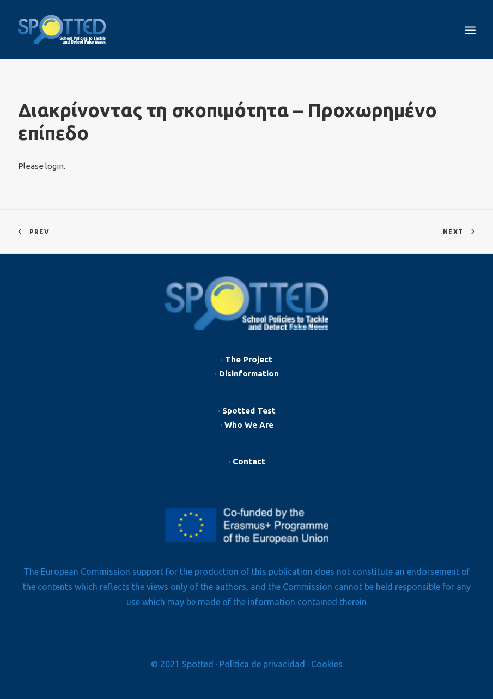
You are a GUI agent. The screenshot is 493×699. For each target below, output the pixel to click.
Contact (249, 461)
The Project (248, 359)
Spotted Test (249, 410)
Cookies (327, 664)
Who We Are (248, 424)
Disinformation (249, 373)
